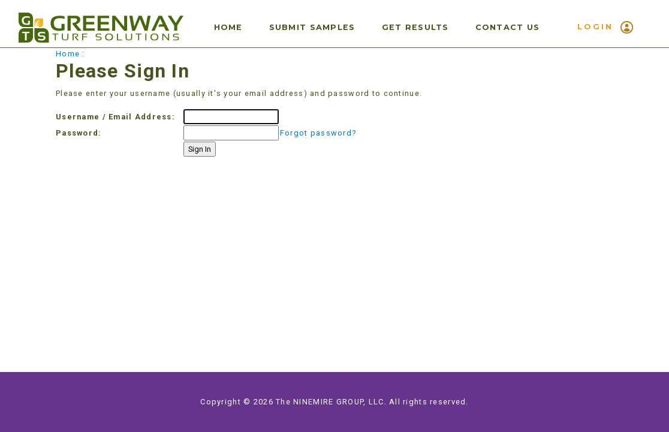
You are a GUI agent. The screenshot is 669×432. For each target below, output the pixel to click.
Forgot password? (318, 132)
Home (228, 27)
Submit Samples (312, 27)
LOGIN (605, 27)
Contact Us (507, 27)
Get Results (415, 27)
